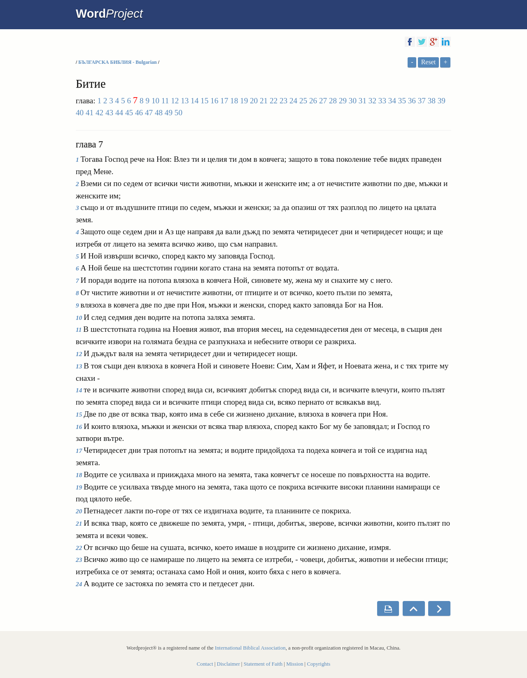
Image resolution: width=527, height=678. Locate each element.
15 (204, 100)
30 (353, 100)
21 (264, 100)
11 (165, 100)
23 (283, 100)
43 (109, 112)
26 (313, 100)
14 (194, 100)
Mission (294, 664)
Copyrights (318, 664)
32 (372, 100)
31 (362, 100)
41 (89, 112)
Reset (428, 61)
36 (412, 100)
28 (333, 100)
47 (149, 112)
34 (392, 100)
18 (234, 100)
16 (214, 100)
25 (303, 100)
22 (273, 100)
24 (293, 100)
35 (402, 100)
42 (99, 112)
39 (441, 100)
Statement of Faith (263, 664)
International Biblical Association (250, 648)
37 (422, 100)
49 (169, 112)
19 (244, 100)
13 (185, 100)
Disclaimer (228, 664)
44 (119, 112)
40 (80, 112)
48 (159, 112)
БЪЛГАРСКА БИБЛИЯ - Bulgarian (118, 62)
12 (175, 100)
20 (254, 100)
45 (129, 112)
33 (382, 100)
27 (323, 100)
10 (155, 100)
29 (343, 100)
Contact (205, 664)
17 (224, 100)
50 (178, 112)
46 (139, 112)
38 (432, 100)
